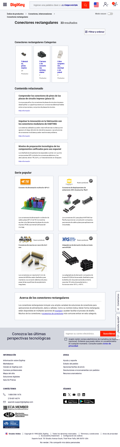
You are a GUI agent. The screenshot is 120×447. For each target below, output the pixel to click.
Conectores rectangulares (17, 17)
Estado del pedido (70, 364)
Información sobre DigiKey (14, 360)
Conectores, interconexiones (40, 14)
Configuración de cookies (73, 436)
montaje (58, 311)
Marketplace (8, 364)
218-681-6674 (11, 398)
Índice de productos (15, 14)
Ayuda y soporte (70, 360)
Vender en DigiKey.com (12, 367)
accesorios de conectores (52, 313)
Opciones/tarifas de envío (74, 367)
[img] (17, 5)
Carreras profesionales (12, 370)
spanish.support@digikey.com (18, 402)
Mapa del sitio (9, 373)
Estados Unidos (13, 434)
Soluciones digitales (11, 377)
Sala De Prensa (9, 380)
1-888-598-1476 (12, 394)
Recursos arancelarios (72, 373)
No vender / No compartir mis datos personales (60, 442)
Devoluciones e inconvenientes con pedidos (81, 370)
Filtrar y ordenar (96, 32)
